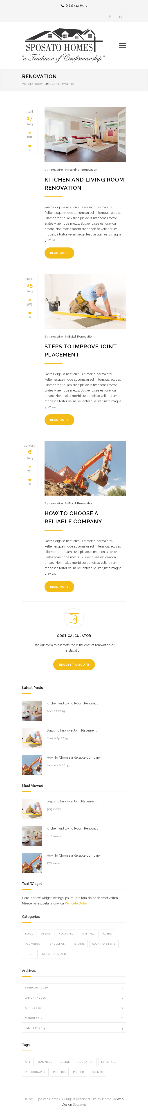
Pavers (106, 933)
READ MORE (59, 253)
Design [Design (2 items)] (65, 1061)
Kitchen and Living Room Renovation (73, 703)
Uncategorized (54, 954)
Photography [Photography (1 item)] (35, 1072)
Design (46, 933)
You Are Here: (32, 84)
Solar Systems (104, 943)
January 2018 (74, 998)
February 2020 (74, 988)
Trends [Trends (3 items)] (97, 1072)
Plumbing (32, 943)
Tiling (30, 954)
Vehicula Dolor (76, 903)
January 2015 (74, 1028)
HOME (47, 84)
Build (72, 336)
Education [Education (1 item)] (86, 1061)
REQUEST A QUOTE (74, 664)
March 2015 (74, 1018)
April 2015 (74, 1008)
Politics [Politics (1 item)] (59, 1072)
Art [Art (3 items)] (28, 1061)
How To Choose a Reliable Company (74, 757)
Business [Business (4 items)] (45, 1061)
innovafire (56, 169)
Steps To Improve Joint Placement (71, 730)
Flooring (66, 933)
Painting (74, 169)
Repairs (79, 943)
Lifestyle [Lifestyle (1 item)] (108, 1061)
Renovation (89, 169)
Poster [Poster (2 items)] (78, 1072)
